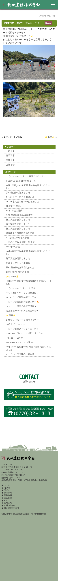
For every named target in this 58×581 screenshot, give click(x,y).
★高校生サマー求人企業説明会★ (22, 311)
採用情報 (8, 503)
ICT (5, 500)
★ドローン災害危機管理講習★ (21, 306)
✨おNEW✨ (12, 276)
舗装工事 (10, 155)
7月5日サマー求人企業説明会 (20, 197)
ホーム (7, 485)
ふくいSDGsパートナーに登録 (20, 288)
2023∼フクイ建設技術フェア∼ (21, 297)
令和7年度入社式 (14, 211)
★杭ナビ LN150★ (15, 324)
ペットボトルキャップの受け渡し (22, 293)
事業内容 (8, 495)
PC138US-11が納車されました (21, 181)
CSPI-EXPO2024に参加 (17, 272)
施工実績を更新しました (18, 220)
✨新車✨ (11, 315)
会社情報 (8, 492)
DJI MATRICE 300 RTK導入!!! (20, 342)
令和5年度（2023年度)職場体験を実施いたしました (29, 282)
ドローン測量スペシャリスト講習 (22, 329)
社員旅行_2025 (13, 206)
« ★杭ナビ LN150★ (12, 137)
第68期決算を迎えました (18, 192)
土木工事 (10, 151)
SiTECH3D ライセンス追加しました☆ (24, 333)
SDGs (6, 490)
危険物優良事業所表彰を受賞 (20, 233)
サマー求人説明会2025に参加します (23, 202)
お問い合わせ (10, 505)
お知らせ (10, 164)
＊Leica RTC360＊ (15, 338)
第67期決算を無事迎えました (20, 267)
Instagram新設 (13, 247)
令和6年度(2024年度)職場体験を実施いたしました (28, 252)
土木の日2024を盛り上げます (20, 242)
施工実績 (8, 498)
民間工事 (10, 160)
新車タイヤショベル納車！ (19, 263)
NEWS (48, 23)
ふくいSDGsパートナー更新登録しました (26, 176)
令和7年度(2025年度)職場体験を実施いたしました (28, 186)
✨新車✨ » (51, 137)
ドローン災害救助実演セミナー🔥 (22, 302)
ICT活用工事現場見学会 (17, 238)
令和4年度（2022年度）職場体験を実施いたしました (28, 348)
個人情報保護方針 (12, 508)
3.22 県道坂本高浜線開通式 (19, 215)
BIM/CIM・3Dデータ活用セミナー (23, 23)
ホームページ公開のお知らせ (20, 354)
